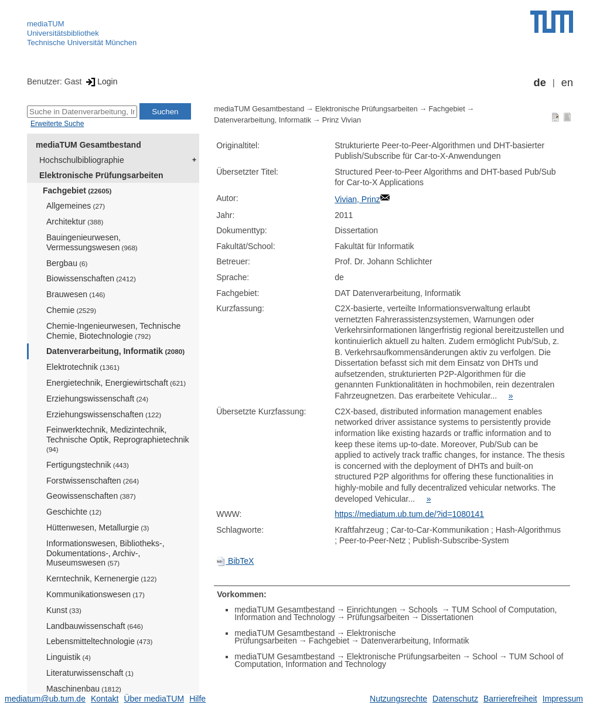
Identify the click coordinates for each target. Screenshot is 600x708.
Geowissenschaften (91, 496)
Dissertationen (447, 617)
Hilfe (197, 698)
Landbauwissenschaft (94, 626)
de (540, 82)
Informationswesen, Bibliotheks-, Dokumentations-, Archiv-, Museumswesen (105, 553)
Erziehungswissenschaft (97, 398)
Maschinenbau (83, 688)
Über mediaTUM (154, 698)
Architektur (74, 221)
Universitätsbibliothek (63, 33)
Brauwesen (75, 294)
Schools (424, 609)
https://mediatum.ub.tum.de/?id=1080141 (409, 514)
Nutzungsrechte (398, 698)
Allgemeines (75, 205)
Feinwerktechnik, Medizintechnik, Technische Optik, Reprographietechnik (117, 439)
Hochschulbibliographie (81, 160)
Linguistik (68, 657)
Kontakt (104, 698)
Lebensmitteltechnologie (99, 641)
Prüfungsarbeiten (378, 617)
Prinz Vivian (341, 120)
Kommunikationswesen (95, 594)
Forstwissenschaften (92, 480)
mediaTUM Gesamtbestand (88, 144)
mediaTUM (45, 23)
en (567, 82)
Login (100, 81)
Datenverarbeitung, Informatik (115, 351)
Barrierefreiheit (510, 698)
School (484, 656)
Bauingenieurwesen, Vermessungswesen (92, 242)
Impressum (563, 698)
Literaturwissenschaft (90, 673)
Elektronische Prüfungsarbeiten (101, 175)
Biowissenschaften (91, 278)
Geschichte (73, 511)
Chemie (71, 310)
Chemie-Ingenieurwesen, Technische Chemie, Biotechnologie (113, 331)
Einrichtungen (371, 609)
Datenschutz (455, 698)
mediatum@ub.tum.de (45, 698)
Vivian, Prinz (357, 199)
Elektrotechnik (83, 367)
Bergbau (66, 263)
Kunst (63, 610)
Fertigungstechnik (87, 464)
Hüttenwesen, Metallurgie (97, 527)
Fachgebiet (77, 190)
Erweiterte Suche (57, 124)
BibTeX (235, 561)
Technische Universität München (82, 42)
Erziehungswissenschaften (103, 414)
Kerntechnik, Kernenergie (101, 578)
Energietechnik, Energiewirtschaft (116, 382)
